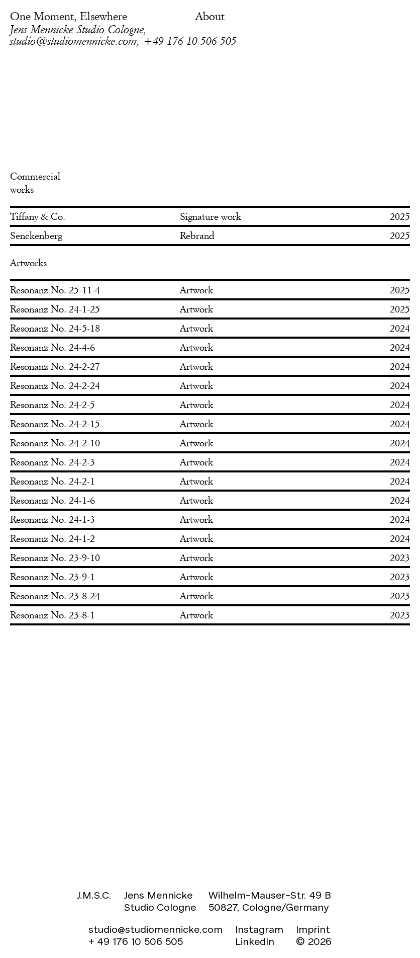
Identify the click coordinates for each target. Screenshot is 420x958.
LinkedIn (254, 941)
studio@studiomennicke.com (155, 929)
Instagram (259, 929)
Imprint (313, 929)
